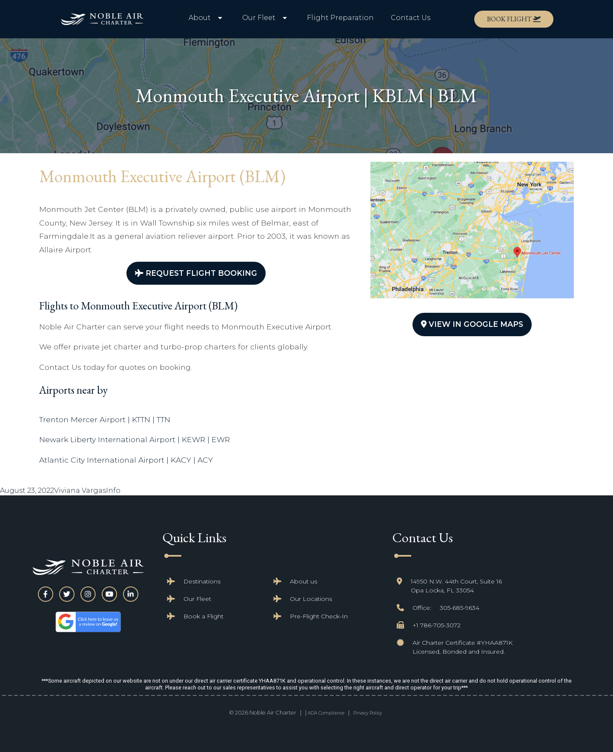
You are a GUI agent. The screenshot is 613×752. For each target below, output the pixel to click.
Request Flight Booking (196, 273)
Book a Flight (203, 616)
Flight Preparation (340, 18)
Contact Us (410, 18)
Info (113, 490)
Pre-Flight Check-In (319, 616)
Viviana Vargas (80, 490)
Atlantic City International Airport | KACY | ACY (126, 459)
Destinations (202, 581)
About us (303, 581)
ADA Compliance (326, 713)
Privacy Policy (367, 713)
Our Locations (311, 599)
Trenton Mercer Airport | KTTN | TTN (104, 419)
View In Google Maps (472, 324)
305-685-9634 (459, 608)
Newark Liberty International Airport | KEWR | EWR (134, 439)
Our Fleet (197, 599)
